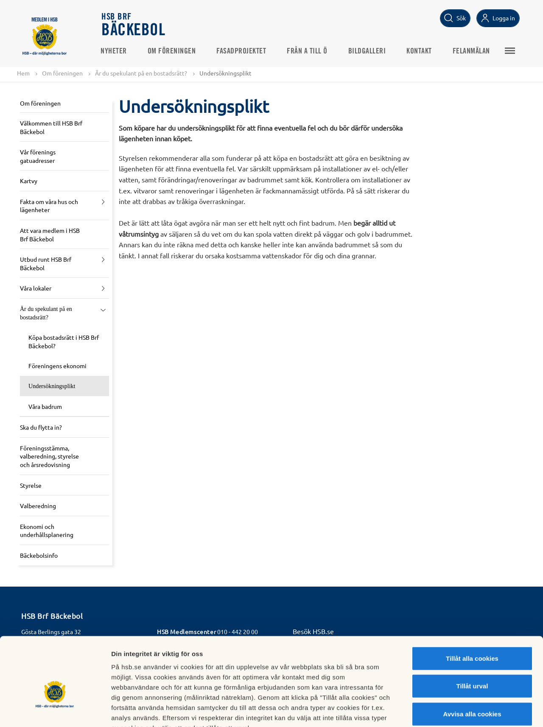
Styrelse (31, 485)
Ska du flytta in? (41, 427)
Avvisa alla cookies (472, 661)
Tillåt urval (472, 634)
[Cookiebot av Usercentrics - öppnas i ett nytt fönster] (55, 710)
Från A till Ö (308, 51)
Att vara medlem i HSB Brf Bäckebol (50, 234)
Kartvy (28, 181)
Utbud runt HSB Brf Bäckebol (45, 264)
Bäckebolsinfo (39, 555)
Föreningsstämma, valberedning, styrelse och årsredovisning (49, 456)
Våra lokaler (35, 288)
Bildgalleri (368, 51)
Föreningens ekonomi (57, 366)
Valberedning (38, 505)
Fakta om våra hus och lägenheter (49, 206)
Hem (23, 73)
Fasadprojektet (242, 51)
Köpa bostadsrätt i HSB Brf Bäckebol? (63, 342)
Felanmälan (472, 51)
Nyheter (115, 51)
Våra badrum (45, 406)
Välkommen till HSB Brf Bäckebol (51, 127)
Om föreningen (173, 51)
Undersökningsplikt (51, 386)
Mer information (451, 710)
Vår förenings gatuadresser (38, 156)
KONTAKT (420, 51)
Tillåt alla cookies (472, 606)
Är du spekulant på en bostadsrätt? (141, 73)
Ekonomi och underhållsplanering (46, 531)
